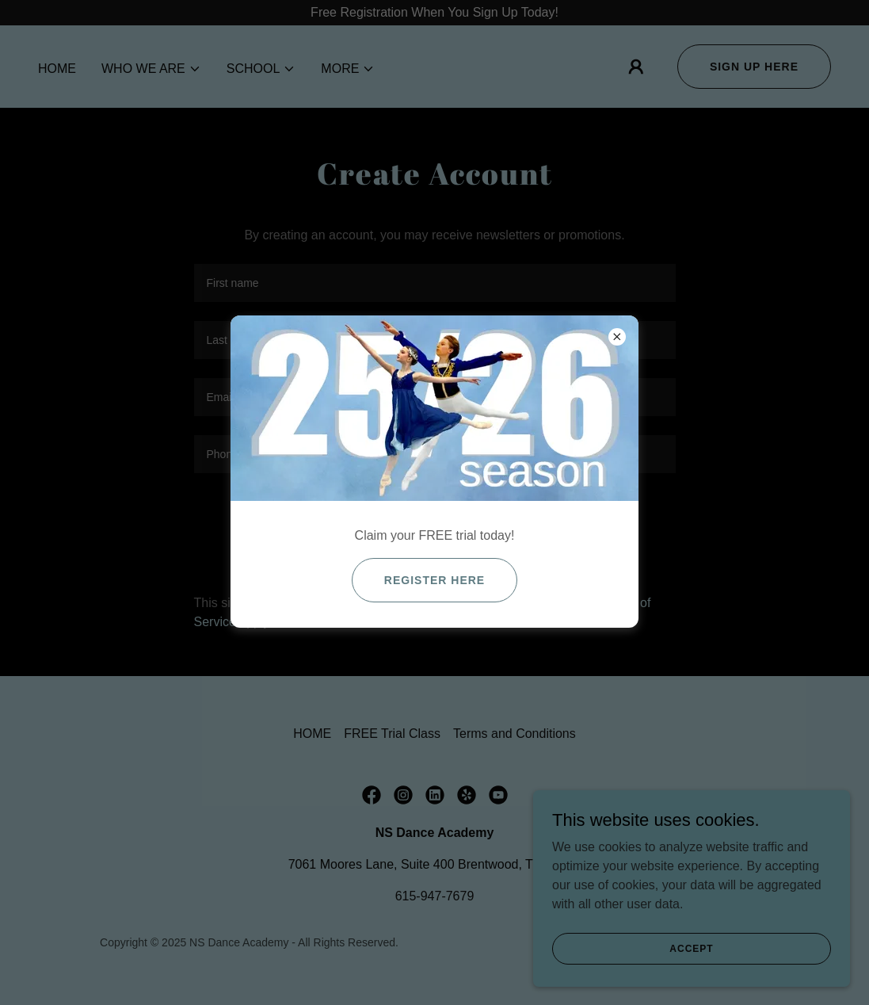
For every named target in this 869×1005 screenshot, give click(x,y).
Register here (434, 580)
